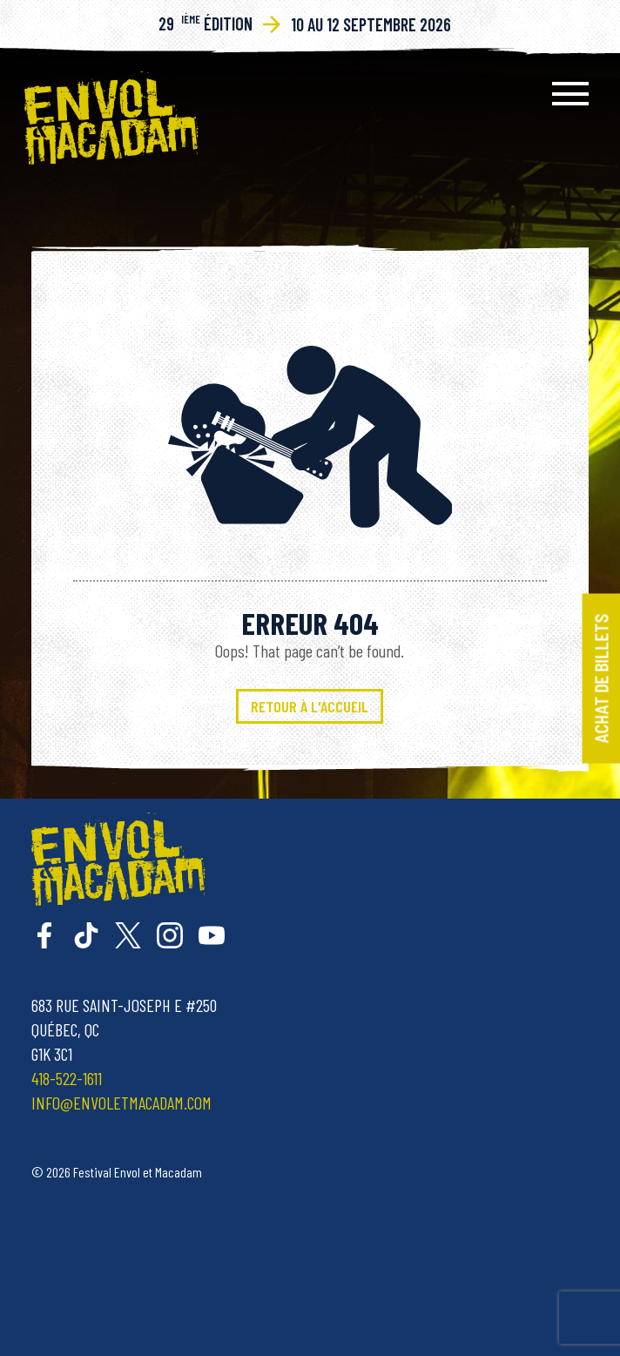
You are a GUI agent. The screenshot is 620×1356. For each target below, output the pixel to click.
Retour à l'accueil (309, 706)
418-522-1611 (66, 1078)
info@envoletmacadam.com (121, 1102)
